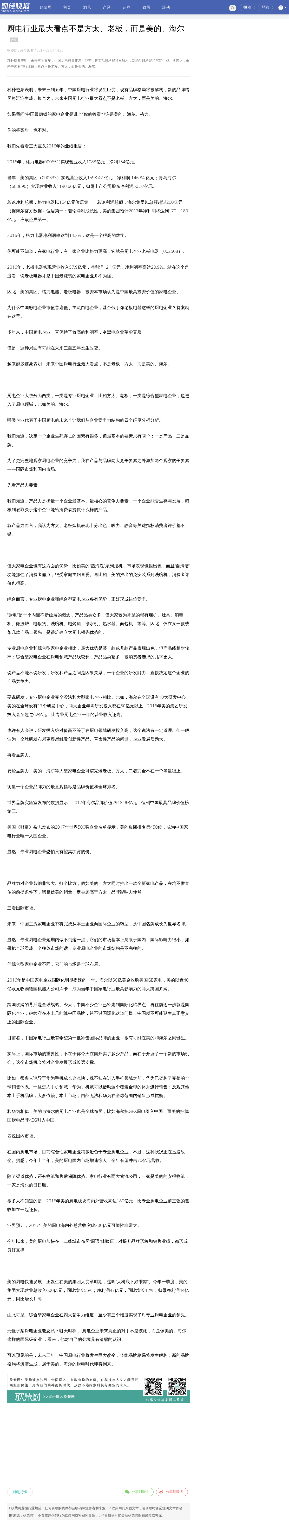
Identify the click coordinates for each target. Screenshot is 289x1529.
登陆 (265, 7)
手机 (59, 1078)
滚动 (166, 7)
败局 (146, 7)
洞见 (87, 7)
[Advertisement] (99, 1443)
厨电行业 (20, 1491)
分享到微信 (140, 1491)
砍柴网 (45, 7)
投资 (141, 291)
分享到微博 (174, 1491)
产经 (107, 7)
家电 (56, 114)
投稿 (247, 7)
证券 (126, 7)
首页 (67, 7)
